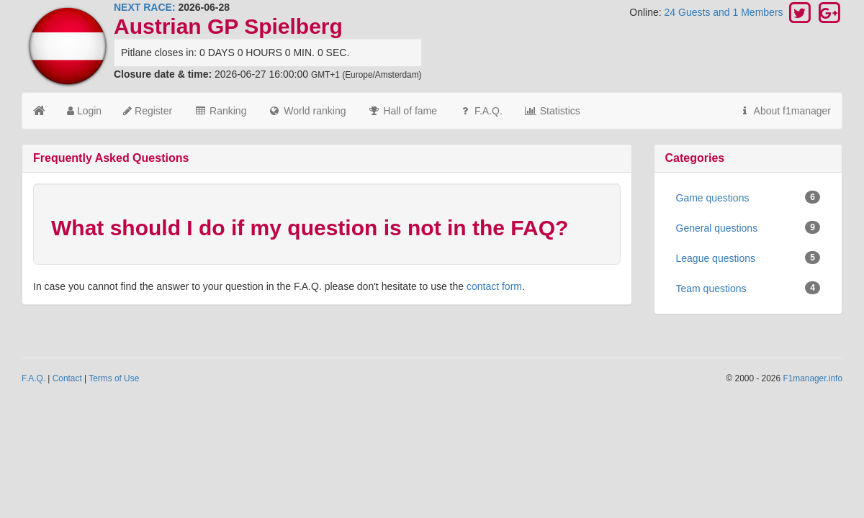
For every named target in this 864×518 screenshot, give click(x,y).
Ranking (220, 111)
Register (147, 111)
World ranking (307, 111)
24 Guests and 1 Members (725, 12)
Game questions (748, 197)
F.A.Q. (481, 111)
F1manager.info (812, 378)
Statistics (552, 111)
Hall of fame (402, 111)
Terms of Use (114, 378)
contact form (494, 286)
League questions (748, 257)
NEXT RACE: (145, 7)
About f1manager (784, 111)
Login (84, 111)
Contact (67, 378)
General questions (748, 227)
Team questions (748, 287)
